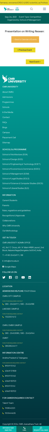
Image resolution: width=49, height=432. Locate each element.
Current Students (9, 200)
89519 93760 (9, 376)
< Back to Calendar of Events (25, 39)
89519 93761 (8, 386)
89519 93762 (9, 366)
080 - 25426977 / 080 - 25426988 (18, 304)
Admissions (7, 97)
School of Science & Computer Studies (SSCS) (22, 183)
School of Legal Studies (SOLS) (15, 178)
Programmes (8, 102)
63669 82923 (9, 381)
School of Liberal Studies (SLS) (15, 188)
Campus (6, 132)
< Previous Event (24, 50)
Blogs (4, 127)
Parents (5, 205)
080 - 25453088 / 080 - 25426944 (18, 333)
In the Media (7, 112)
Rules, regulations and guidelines (16, 210)
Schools (5, 107)
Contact (6, 117)
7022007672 (9, 317)
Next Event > (35, 62)
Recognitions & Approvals (13, 215)
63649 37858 (9, 371)
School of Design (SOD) (12, 159)
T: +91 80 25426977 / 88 (12, 255)
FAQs (4, 122)
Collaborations (8, 220)
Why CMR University (11, 225)
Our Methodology (10, 230)
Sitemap (6, 142)
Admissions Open (8, 429)
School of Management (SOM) (15, 174)
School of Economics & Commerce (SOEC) (21, 169)
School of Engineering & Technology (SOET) (21, 164)
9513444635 (9, 413)
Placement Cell (9, 137)
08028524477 (9, 346)
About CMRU (8, 92)
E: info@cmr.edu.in (10, 261)
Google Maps (9, 266)
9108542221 (8, 408)
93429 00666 (30, 291)
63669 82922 (9, 391)
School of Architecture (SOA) (15, 154)
